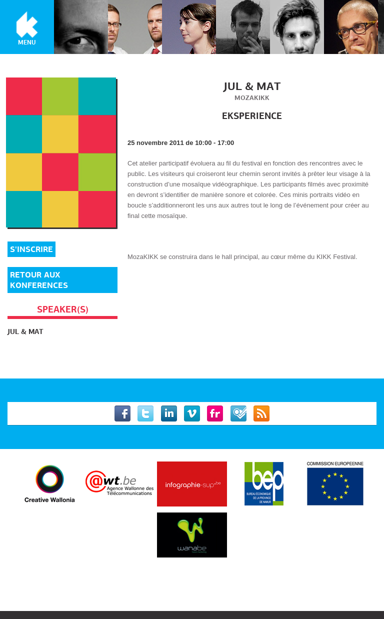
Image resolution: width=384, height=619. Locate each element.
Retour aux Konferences (39, 280)
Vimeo (192, 414)
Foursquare (238, 414)
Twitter (146, 414)
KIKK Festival (27, 25)
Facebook (122, 414)
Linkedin (169, 414)
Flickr (215, 414)
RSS (262, 414)
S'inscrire (31, 249)
